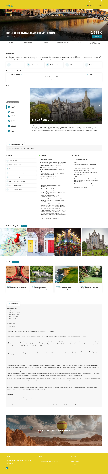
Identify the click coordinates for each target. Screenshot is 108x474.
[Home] (101, 1)
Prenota (97, 36)
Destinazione (28, 42)
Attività (80, 42)
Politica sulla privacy (75, 459)
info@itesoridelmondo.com (93, 1)
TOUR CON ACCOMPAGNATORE (95, 43)
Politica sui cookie (75, 461)
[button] (36, 132)
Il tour (11, 42)
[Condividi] (11, 36)
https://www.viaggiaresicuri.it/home (26, 399)
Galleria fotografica (63, 42)
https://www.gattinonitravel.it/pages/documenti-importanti (64, 404)
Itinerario (45, 42)
